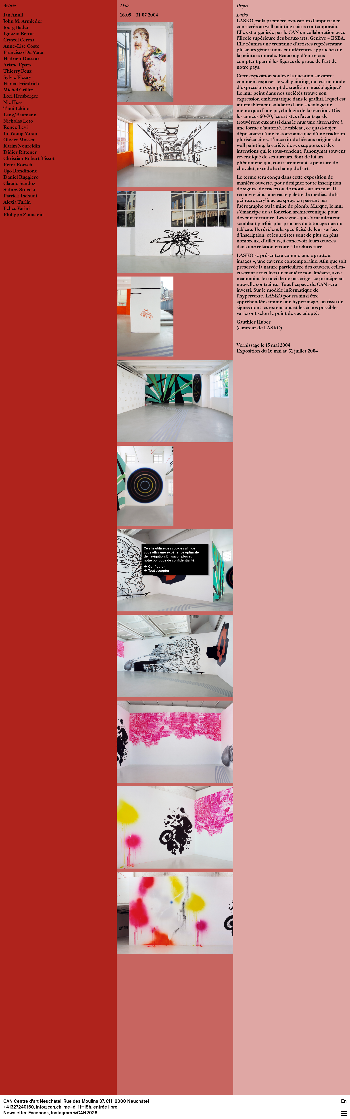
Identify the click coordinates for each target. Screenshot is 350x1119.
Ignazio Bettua (19, 34)
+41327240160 (18, 1107)
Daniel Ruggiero (21, 177)
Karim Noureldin (21, 146)
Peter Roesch (17, 165)
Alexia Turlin (17, 202)
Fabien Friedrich (21, 84)
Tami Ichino (16, 109)
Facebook (38, 1113)
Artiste (9, 6)
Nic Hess (12, 102)
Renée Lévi (15, 127)
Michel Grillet (18, 90)
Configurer (156, 566)
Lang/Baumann (20, 115)
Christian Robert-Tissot (28, 159)
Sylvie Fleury (17, 77)
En (344, 1101)
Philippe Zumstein (23, 215)
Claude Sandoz (19, 183)
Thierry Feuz (17, 71)
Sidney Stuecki (19, 190)
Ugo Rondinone (20, 171)
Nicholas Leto (18, 121)
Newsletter (14, 1113)
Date (124, 6)
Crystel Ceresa (18, 40)
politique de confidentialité (173, 560)
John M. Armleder (22, 21)
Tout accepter (158, 570)
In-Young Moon (20, 134)
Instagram (61, 1113)
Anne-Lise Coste (21, 46)
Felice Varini (16, 208)
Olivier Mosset (19, 140)
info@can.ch (48, 1107)
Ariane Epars (17, 65)
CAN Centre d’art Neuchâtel (32, 1101)
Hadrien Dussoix (21, 59)
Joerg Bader (16, 28)
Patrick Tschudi (20, 196)
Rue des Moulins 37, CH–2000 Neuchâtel (106, 1101)
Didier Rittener (20, 152)
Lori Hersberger (20, 96)
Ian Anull (13, 15)
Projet (242, 6)
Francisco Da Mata (23, 52)
